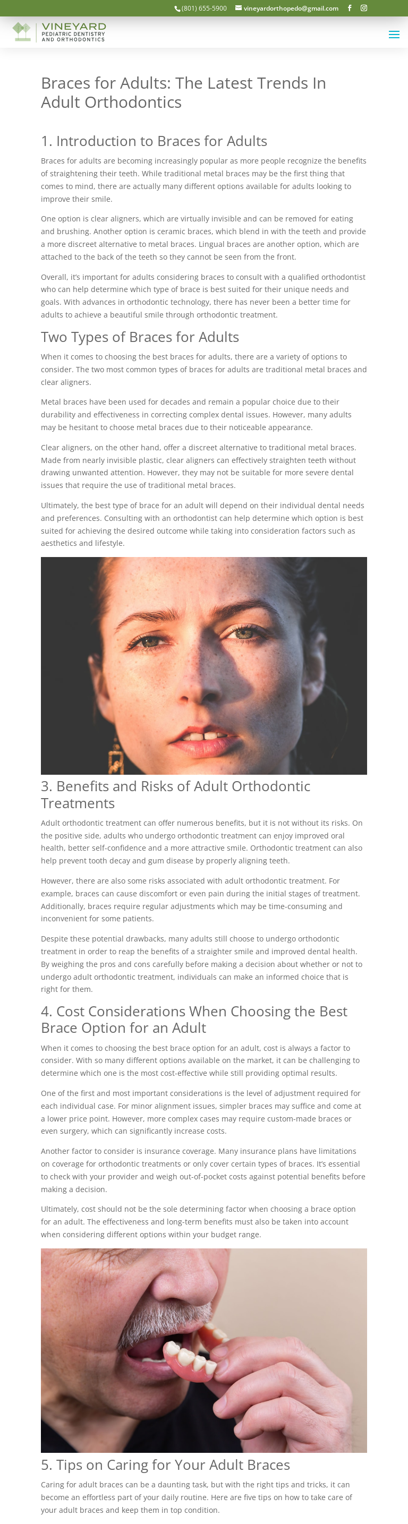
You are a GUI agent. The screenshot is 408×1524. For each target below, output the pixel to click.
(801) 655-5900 (204, 8)
